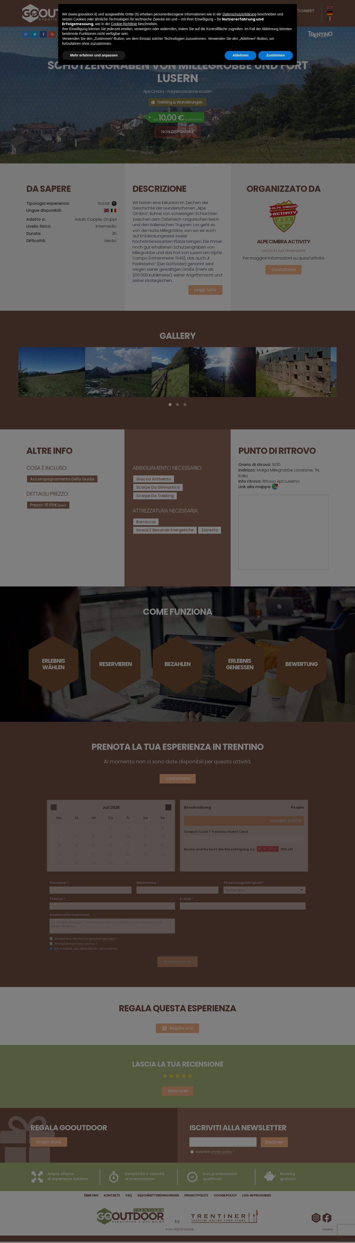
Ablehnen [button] (241, 55)
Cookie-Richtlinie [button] (124, 24)
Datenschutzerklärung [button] (239, 14)
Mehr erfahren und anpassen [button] (94, 55)
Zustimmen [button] (275, 55)
